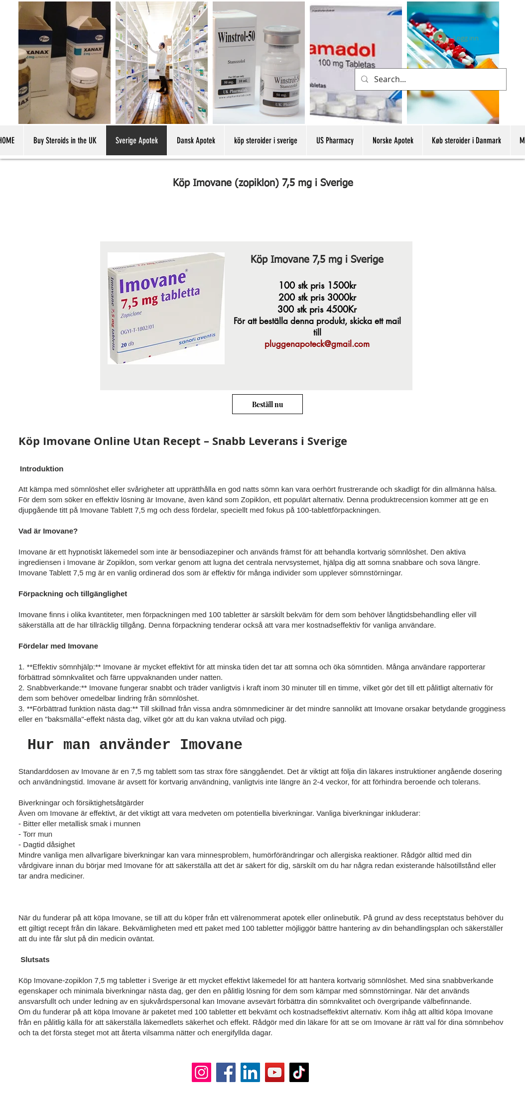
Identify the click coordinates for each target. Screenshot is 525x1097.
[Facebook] (226, 1072)
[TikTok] (299, 1072)
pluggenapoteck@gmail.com (317, 343)
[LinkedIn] (250, 1072)
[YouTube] (274, 1072)
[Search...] (429, 79)
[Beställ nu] (267, 404)
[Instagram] (201, 1072)
